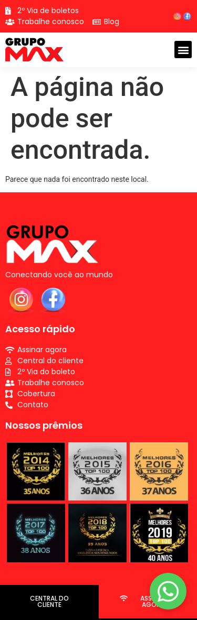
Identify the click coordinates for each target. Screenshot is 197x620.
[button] (183, 49)
